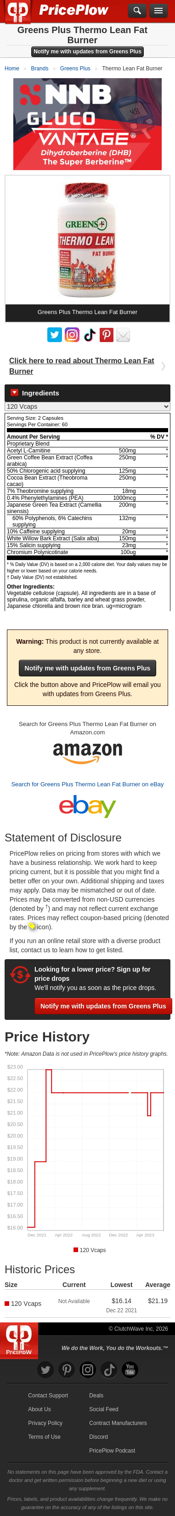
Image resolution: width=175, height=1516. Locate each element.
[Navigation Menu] (158, 11)
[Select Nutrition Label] (87, 406)
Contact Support (48, 1395)
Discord (98, 1437)
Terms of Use (44, 1437)
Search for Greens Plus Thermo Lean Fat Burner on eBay (87, 784)
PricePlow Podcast (112, 1450)
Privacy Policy (45, 1423)
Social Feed (103, 1409)
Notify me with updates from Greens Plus (87, 51)
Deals (96, 1395)
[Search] (137, 11)
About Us (39, 1409)
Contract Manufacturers (118, 1423)
